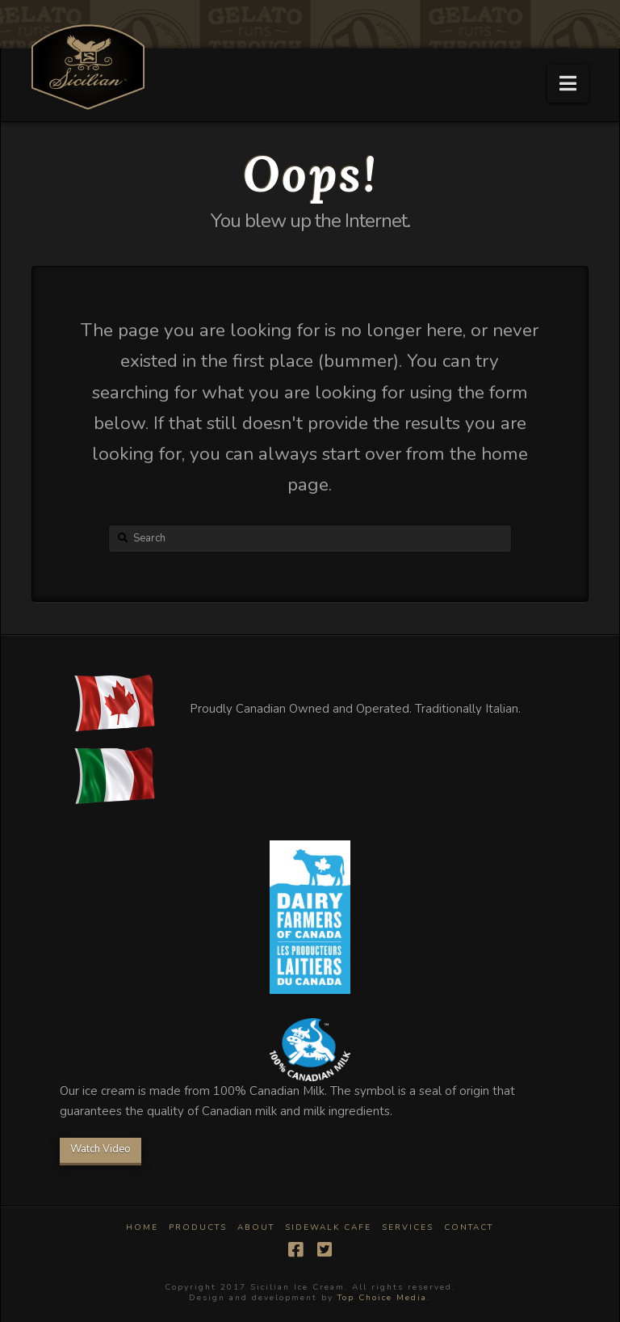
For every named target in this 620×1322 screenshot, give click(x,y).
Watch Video (100, 1149)
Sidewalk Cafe (328, 1228)
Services (408, 1228)
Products (198, 1228)
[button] (568, 84)
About (255, 1228)
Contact (468, 1228)
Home (142, 1228)
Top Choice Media (382, 1297)
